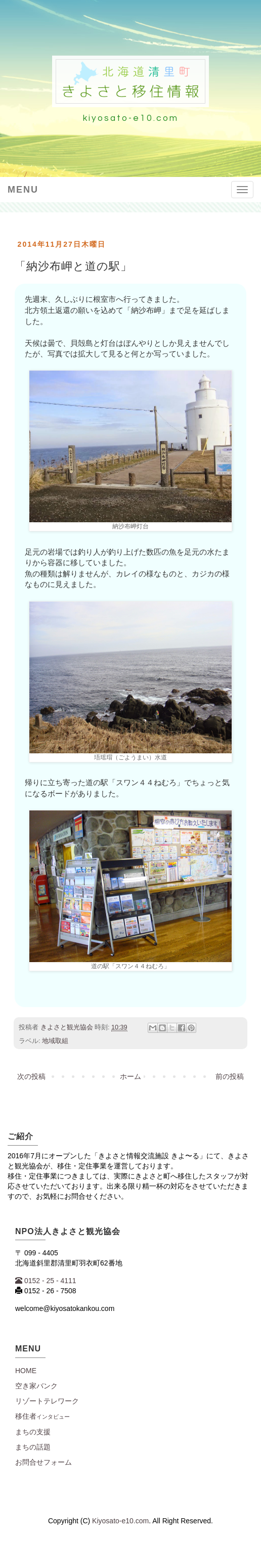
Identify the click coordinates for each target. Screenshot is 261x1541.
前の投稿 (229, 1076)
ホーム (130, 1076)
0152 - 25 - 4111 (45, 1281)
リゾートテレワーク (47, 1401)
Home (25, 1371)
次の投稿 (31, 1076)
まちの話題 (33, 1447)
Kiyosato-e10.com (120, 1521)
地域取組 (55, 1041)
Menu (23, 190)
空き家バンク (36, 1386)
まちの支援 (33, 1432)
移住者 (42, 1416)
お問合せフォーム (43, 1462)
